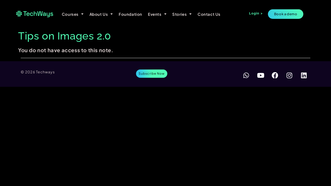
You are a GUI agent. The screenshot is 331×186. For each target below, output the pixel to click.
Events (157, 14)
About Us (101, 14)
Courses (73, 14)
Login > (256, 13)
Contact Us (209, 14)
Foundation (130, 14)
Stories (182, 14)
